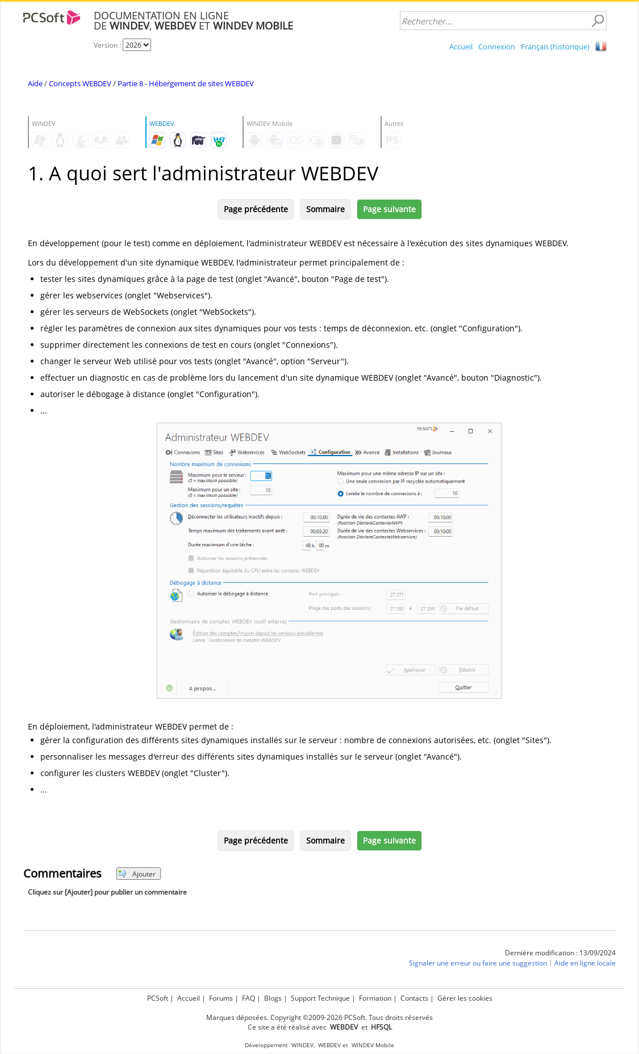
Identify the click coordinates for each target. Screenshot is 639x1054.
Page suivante (389, 209)
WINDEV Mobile (373, 1045)
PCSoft (157, 998)
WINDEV (302, 1045)
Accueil (461, 46)
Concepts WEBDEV (80, 83)
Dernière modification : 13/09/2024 (560, 953)
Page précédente (256, 209)
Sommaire (325, 209)
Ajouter (137, 874)
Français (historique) (555, 46)
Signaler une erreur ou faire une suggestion (478, 963)
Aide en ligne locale (585, 963)
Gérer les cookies (464, 998)
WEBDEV (329, 1045)
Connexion (496, 46)
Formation (375, 998)
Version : (108, 45)
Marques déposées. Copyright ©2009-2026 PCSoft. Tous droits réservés (319, 1017)
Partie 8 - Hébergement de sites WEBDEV (186, 83)
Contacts (414, 998)
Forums (221, 998)
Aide (35, 83)
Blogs (273, 998)
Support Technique (320, 998)
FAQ (248, 998)
